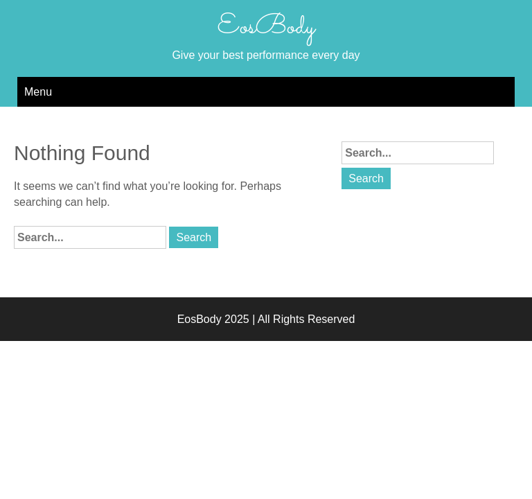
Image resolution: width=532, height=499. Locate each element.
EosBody (266, 27)
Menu (38, 92)
